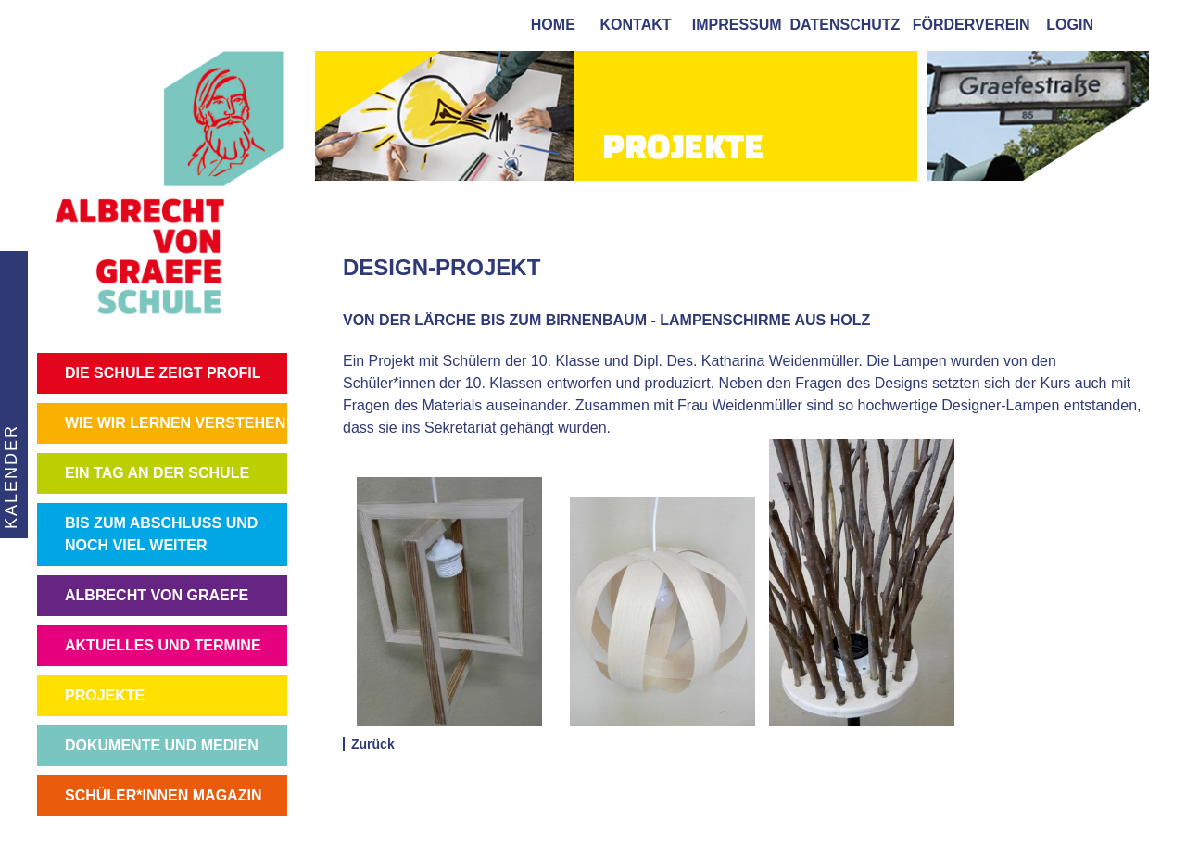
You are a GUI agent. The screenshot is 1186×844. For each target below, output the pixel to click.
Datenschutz (845, 24)
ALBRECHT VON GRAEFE (156, 595)
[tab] (1130, 23)
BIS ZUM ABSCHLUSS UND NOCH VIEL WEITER (161, 534)
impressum (733, 24)
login (1069, 24)
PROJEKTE (105, 695)
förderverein (967, 24)
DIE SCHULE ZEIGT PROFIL (163, 373)
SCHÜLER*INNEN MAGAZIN (163, 795)
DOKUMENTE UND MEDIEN (162, 745)
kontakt (632, 24)
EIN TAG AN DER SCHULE (157, 473)
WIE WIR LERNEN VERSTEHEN (175, 423)
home (549, 24)
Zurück (373, 744)
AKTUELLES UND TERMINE (163, 645)
